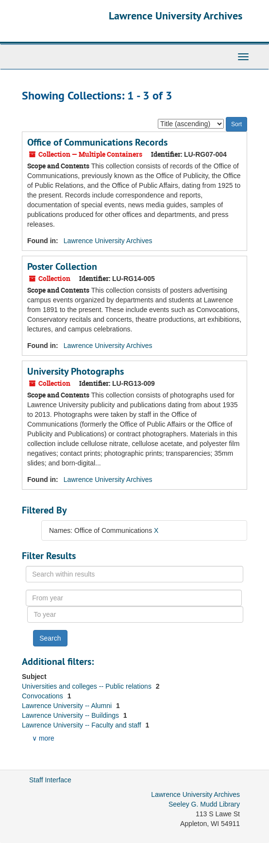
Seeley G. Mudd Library (204, 804)
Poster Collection (62, 266)
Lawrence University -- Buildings (71, 715)
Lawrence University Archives (175, 15)
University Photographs (75, 371)
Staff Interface (50, 780)
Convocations (43, 696)
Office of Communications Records (97, 142)
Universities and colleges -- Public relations (87, 686)
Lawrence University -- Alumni (68, 706)
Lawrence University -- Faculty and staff (82, 725)
